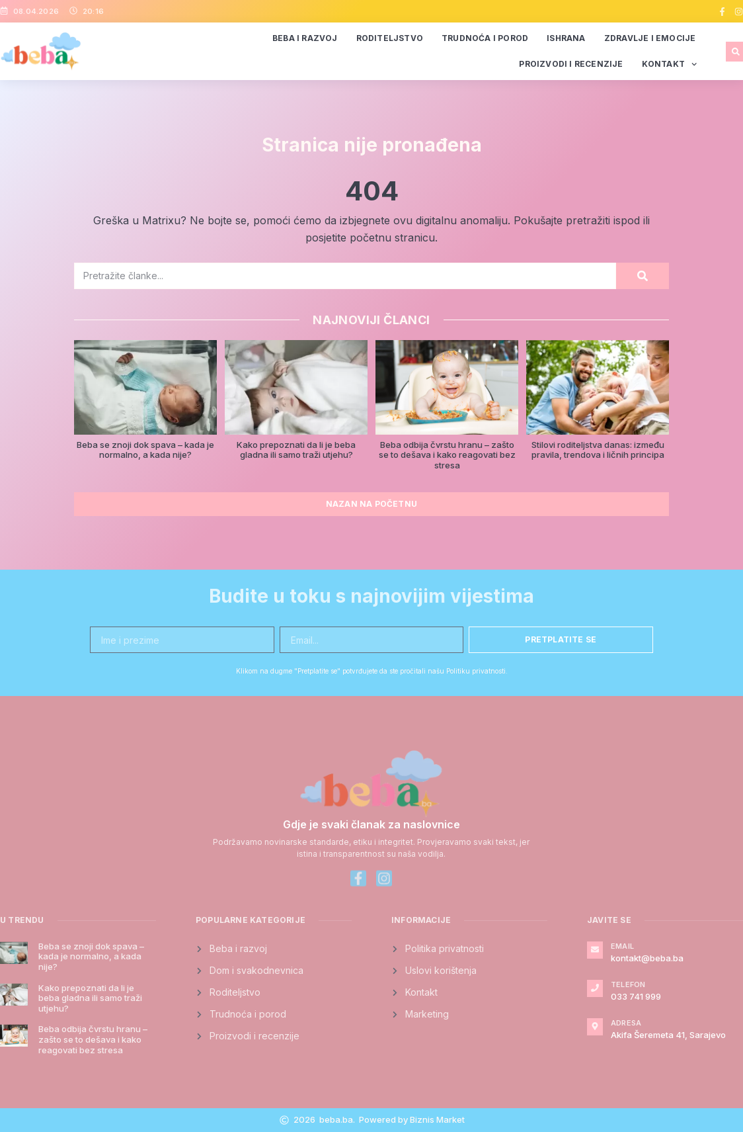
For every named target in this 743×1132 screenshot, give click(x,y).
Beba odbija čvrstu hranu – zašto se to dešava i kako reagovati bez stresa (447, 454)
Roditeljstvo (389, 38)
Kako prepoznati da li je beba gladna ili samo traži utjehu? (296, 449)
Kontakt (669, 64)
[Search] (642, 276)
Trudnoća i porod (485, 38)
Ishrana (566, 38)
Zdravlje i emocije (650, 38)
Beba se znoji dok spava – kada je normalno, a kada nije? (145, 449)
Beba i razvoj (305, 38)
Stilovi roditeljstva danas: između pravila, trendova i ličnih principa (597, 449)
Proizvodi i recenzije (571, 64)
